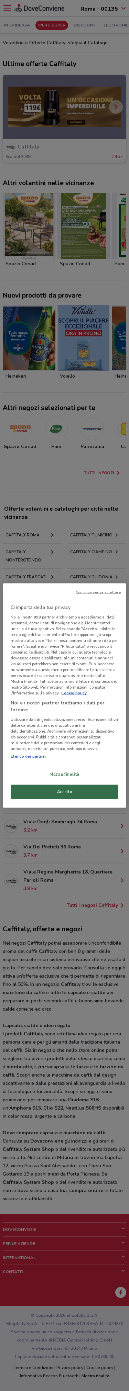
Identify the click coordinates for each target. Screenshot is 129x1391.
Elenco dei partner (28, 756)
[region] (64, 695)
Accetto (64, 791)
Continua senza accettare (98, 592)
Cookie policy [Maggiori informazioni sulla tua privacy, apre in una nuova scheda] (74, 693)
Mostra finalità (64, 774)
